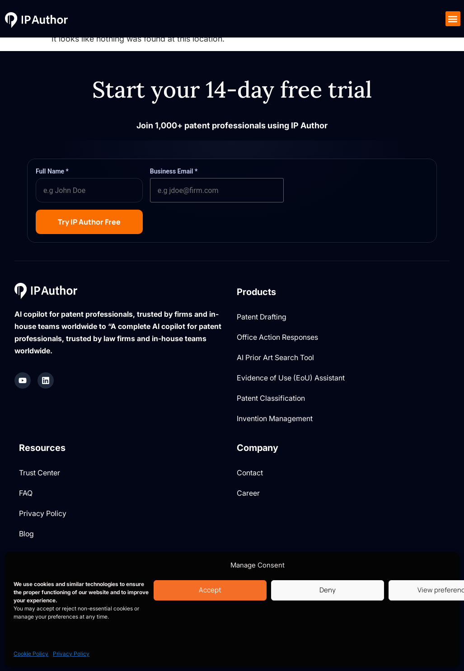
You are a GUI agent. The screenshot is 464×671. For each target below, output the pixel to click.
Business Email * (173, 171)
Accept (210, 590)
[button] (452, 18)
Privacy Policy (71, 653)
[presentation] (359, 184)
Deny (327, 590)
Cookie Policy (31, 653)
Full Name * (52, 171)
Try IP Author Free (89, 222)
